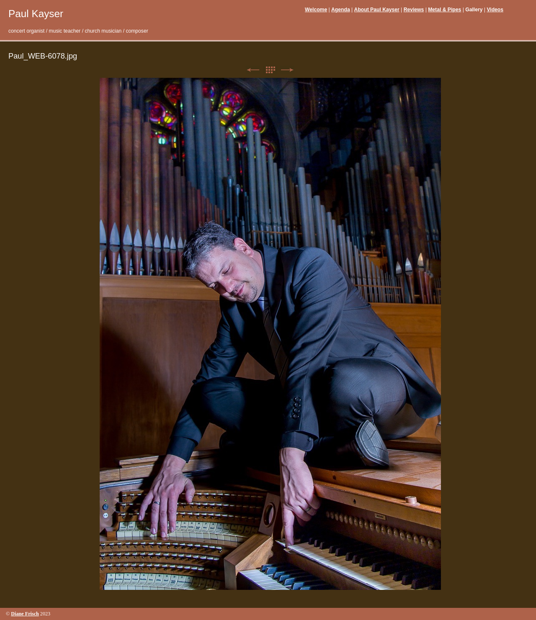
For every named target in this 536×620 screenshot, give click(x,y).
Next (287, 70)
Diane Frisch (25, 614)
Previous (253, 70)
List (270, 70)
